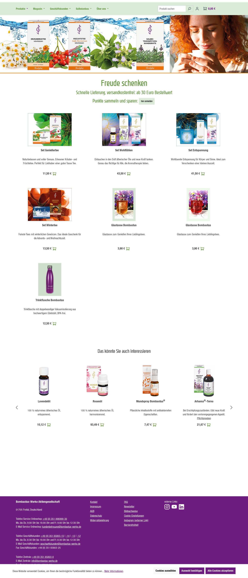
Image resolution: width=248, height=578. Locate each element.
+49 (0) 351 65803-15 (52, 535)
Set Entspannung (198, 187)
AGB (92, 511)
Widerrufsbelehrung (99, 520)
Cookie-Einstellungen (134, 515)
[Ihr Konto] (197, 45)
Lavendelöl (44, 438)
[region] (124, 444)
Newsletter (129, 506)
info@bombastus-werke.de (44, 560)
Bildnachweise (131, 511)
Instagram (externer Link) (136, 520)
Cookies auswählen (166, 570)
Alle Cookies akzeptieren (220, 570)
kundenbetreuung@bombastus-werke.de (61, 526)
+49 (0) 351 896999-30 (55, 518)
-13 (73, 535)
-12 (79, 535)
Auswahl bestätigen (191, 570)
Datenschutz (96, 515)
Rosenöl (97, 438)
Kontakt (93, 501)
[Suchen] (189, 45)
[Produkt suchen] (172, 45)
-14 (67, 535)
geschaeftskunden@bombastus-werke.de (60, 543)
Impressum (95, 506)
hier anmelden (146, 137)
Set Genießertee (50, 187)
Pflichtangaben (204, 454)
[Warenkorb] (209, 45)
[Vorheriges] (16, 444)
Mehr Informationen (113, 571)
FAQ (126, 501)
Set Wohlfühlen (124, 187)
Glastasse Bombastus (124, 262)
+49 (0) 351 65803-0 (43, 556)
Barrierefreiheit (131, 524)
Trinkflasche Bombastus (50, 337)
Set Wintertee (49, 262)
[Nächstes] (231, 444)
